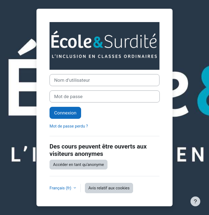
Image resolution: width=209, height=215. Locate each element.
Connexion (65, 113)
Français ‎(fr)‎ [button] (61, 188)
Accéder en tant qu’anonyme (78, 164)
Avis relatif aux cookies (109, 188)
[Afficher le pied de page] (195, 201)
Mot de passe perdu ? (69, 126)
